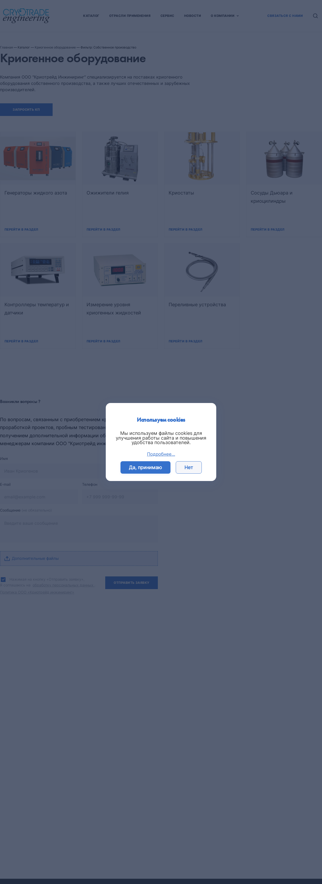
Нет (188, 467)
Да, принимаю (145, 467)
